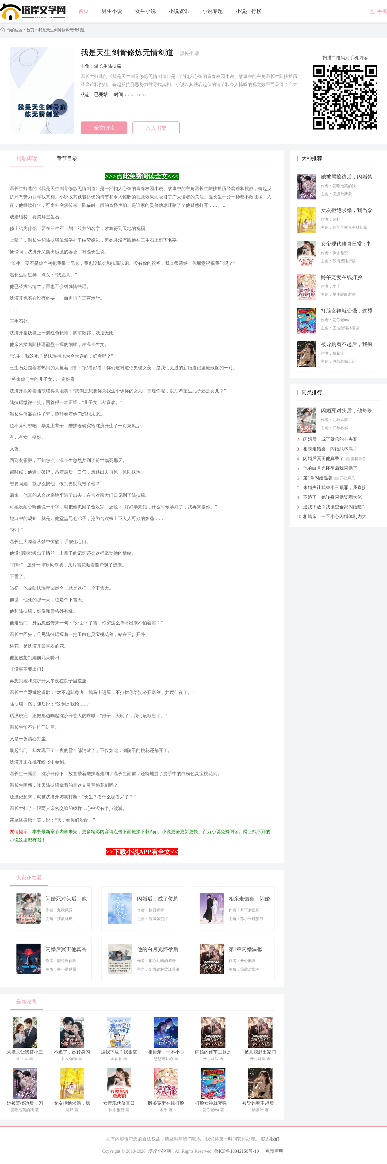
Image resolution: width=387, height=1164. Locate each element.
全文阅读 (104, 127)
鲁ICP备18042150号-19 (236, 1151)
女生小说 (145, 11)
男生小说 (112, 11)
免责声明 (274, 1151)
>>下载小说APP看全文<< (142, 851)
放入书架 (156, 128)
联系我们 (270, 1139)
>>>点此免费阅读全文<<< (142, 176)
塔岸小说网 (159, 1151)
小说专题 (212, 11)
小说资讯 (179, 11)
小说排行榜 (249, 11)
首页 (83, 11)
